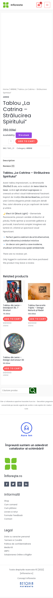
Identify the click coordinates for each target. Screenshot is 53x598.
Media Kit (8, 548)
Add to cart (26, 142)
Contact (8, 520)
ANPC (6, 552)
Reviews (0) (8, 167)
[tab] (26, 162)
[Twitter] (13, 485)
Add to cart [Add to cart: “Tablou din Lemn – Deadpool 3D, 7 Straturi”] (12, 320)
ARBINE (13, 90)
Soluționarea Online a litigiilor (18, 555)
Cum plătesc (10, 509)
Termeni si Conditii (13, 541)
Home (6, 90)
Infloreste (17, 5)
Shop (6, 502)
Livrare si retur (11, 513)
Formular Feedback (13, 516)
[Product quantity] (10, 142)
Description (9, 162)
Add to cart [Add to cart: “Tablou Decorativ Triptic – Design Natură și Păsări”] (37, 320)
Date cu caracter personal (17, 537)
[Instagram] (19, 485)
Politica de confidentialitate (17, 545)
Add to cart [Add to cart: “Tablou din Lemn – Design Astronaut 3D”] (12, 369)
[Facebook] (6, 485)
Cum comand (10, 505)
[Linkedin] (26, 485)
